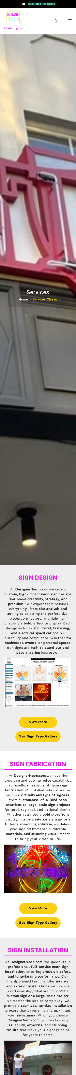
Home (23, 299)
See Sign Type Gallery (38, 736)
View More (38, 722)
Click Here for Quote (38, 4)
